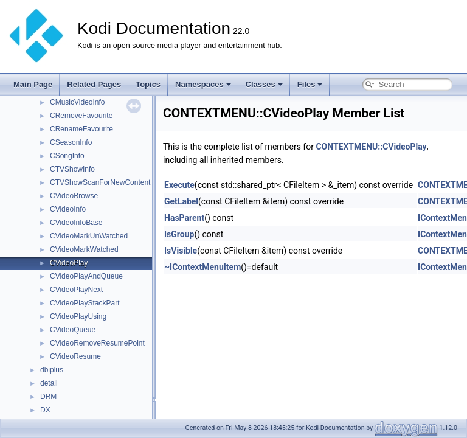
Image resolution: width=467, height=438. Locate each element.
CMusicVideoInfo (77, 102)
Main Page (32, 84)
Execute (179, 185)
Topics (148, 84)
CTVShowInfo (72, 169)
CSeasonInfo (71, 142)
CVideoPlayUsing (78, 316)
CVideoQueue (72, 329)
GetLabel (181, 201)
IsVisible (180, 250)
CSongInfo (67, 155)
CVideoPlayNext (76, 289)
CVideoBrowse (74, 196)
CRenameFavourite (81, 129)
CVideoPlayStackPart (85, 303)
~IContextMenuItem (202, 267)
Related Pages (94, 84)
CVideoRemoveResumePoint (97, 343)
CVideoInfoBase (76, 222)
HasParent (184, 218)
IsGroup (179, 234)
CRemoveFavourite (81, 115)
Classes (264, 84)
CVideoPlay (69, 263)
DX (45, 410)
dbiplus (51, 370)
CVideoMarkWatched (84, 249)
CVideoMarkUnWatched (89, 236)
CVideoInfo (68, 209)
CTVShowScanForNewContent (100, 182)
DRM (48, 396)
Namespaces (203, 84)
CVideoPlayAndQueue (86, 276)
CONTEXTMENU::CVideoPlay (371, 146)
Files (310, 84)
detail (49, 383)
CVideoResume (75, 356)
